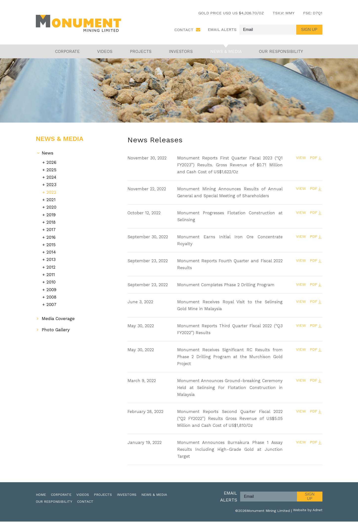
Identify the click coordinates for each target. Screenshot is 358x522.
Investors (181, 51)
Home (41, 495)
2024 (51, 177)
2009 (51, 285)
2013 (51, 256)
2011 (50, 271)
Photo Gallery (56, 325)
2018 (51, 220)
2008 (51, 292)
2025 (51, 170)
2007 (51, 300)
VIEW (300, 158)
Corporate (67, 51)
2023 (51, 184)
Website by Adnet (307, 511)
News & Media (226, 51)
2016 (51, 235)
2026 (51, 162)
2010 (51, 278)
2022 (51, 191)
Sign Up (310, 497)
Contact (183, 30)
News (48, 153)
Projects (140, 51)
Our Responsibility (281, 51)
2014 (51, 249)
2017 (51, 227)
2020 (51, 206)
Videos (104, 51)
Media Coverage (58, 314)
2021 (51, 198)
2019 (51, 213)
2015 (51, 242)
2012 (51, 263)
